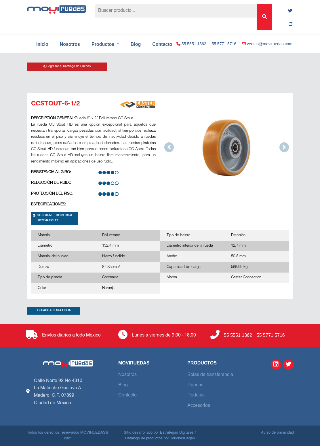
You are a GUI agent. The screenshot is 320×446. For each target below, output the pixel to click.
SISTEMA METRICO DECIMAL (53, 216)
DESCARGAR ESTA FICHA (53, 310)
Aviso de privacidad (277, 432)
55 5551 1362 (191, 43)
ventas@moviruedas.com (267, 43)
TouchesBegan (182, 438)
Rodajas (196, 395)
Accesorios (198, 405)
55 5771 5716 (224, 43)
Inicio (42, 44)
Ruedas (195, 385)
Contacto (127, 395)
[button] (169, 147)
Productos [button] (104, 44)
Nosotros (70, 44)
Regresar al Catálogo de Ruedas (67, 66)
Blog (136, 44)
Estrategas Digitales (177, 432)
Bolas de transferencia (210, 375)
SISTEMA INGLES (47, 221)
